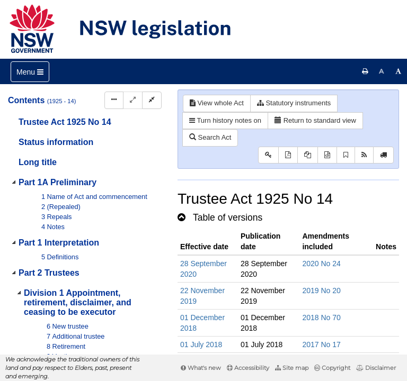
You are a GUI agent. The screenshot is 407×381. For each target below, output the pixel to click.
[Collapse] (152, 100)
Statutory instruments (294, 103)
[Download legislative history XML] (327, 155)
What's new (201, 367)
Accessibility (248, 367)
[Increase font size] (399, 71)
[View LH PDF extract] (307, 155)
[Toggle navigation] (30, 71)
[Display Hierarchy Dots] (113, 100)
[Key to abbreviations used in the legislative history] (268, 155)
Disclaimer (376, 367)
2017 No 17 (321, 344)
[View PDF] (288, 155)
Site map (291, 367)
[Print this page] (365, 71)
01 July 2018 (201, 344)
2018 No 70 (321, 317)
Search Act (210, 137)
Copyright (332, 367)
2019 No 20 (321, 290)
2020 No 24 (321, 263)
